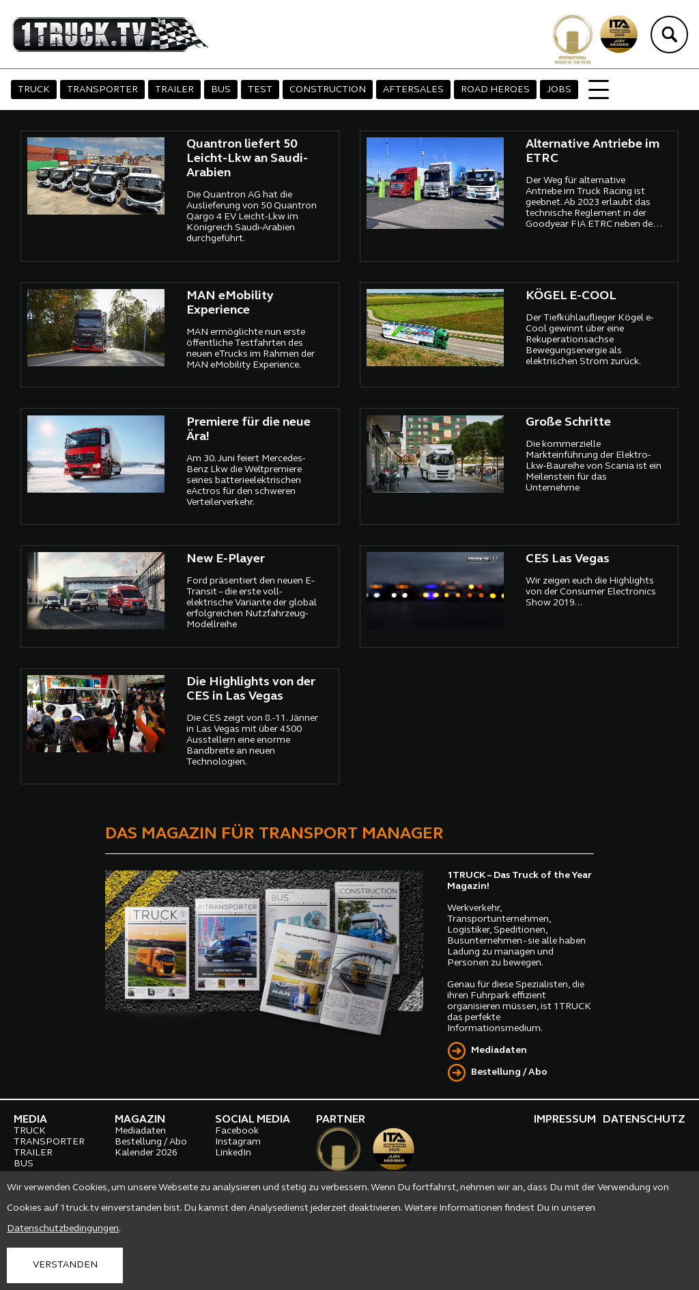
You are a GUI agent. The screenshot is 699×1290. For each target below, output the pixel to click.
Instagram (238, 1142)
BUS (221, 90)
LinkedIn (233, 1153)
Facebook (237, 1131)
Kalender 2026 (146, 1153)
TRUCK (34, 90)
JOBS (559, 90)
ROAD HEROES (495, 90)
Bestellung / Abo (509, 1072)
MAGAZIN (140, 1119)
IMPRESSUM (565, 1119)
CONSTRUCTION (327, 90)
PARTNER (340, 1119)
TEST (260, 90)
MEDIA (30, 1119)
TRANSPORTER (102, 90)
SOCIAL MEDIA (252, 1119)
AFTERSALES (413, 90)
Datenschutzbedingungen (63, 1229)
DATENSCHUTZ (644, 1119)
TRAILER (174, 90)
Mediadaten (499, 1050)
